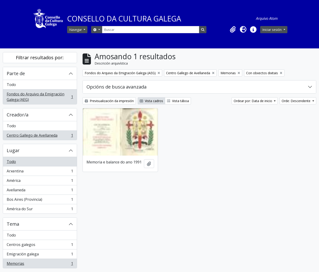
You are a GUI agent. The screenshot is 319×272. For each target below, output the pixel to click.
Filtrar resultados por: (40, 57)
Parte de (16, 73)
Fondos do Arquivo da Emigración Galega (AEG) (39, 97)
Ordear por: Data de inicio (253, 101)
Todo (11, 84)
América (39, 181)
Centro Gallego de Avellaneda (39, 136)
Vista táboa (178, 101)
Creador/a (17, 115)
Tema (13, 224)
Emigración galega (39, 255)
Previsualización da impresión (109, 101)
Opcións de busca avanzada (116, 87)
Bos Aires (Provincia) (39, 200)
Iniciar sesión (272, 29)
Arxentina (39, 172)
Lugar (13, 150)
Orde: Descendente (296, 101)
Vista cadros (151, 101)
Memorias (39, 264)
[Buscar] (150, 29)
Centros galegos (39, 245)
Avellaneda (39, 191)
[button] (233, 29)
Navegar (76, 29)
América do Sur (39, 209)
